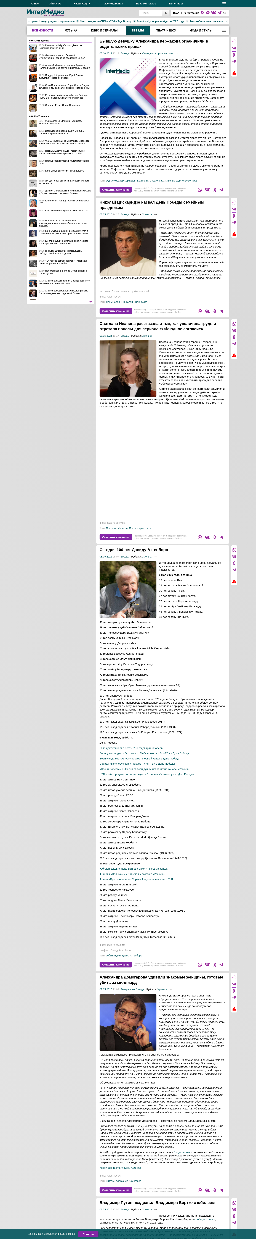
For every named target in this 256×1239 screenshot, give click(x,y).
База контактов (146, 3)
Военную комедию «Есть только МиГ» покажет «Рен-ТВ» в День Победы (144, 758)
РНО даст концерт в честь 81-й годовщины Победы (131, 753)
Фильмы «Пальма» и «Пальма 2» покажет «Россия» (132, 879)
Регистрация (191, 13)
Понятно (88, 1234)
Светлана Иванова (117, 533)
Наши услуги (81, 3)
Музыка (71, 30)
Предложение (182, 1157)
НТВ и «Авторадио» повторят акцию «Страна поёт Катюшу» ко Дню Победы (147, 779)
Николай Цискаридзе (135, 302)
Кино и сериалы (104, 30)
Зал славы (176, 3)
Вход (176, 13)
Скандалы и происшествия (157, 53)
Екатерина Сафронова (150, 180)
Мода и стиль (201, 30)
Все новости (42, 30)
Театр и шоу (166, 30)
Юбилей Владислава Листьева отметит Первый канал (133, 873)
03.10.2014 (106, 53)
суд (108, 180)
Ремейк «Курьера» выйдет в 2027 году (124, 21)
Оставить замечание (115, 189)
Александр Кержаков (123, 180)
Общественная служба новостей (130, 291)
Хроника (147, 214)
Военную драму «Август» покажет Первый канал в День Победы (140, 763)
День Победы (114, 302)
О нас (35, 3)
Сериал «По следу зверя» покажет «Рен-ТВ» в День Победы (137, 768)
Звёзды (138, 30)
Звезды (125, 53)
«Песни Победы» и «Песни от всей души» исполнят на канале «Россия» (144, 774)
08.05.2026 (106, 214)
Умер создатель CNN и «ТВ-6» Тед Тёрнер (69, 21)
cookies (70, 1233)
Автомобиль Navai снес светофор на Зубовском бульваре (189, 21)
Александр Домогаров (128, 1186)
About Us (55, 3)
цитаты (110, 1186)
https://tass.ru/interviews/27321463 (120, 1173)
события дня (113, 960)
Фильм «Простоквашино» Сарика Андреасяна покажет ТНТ (136, 884)
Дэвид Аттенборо (132, 960)
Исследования (113, 3)
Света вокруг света (140, 533)
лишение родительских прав (181, 180)
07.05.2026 (106, 994)
